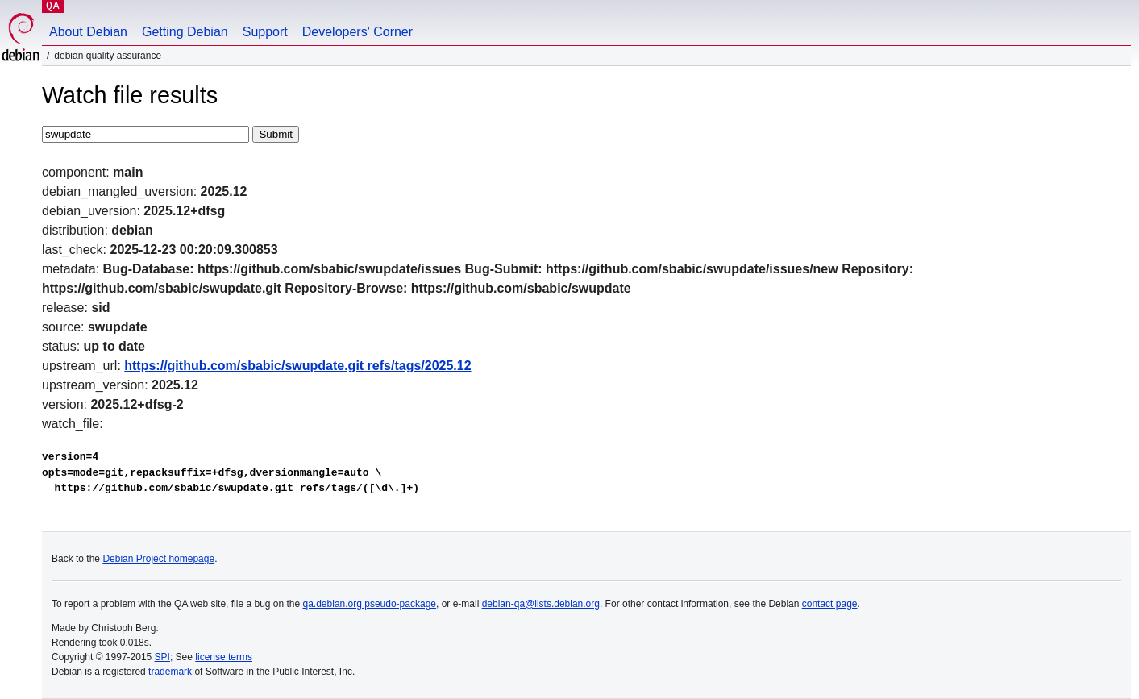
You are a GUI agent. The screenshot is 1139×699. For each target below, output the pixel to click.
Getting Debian (185, 32)
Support (265, 32)
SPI (162, 657)
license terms (223, 657)
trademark (170, 671)
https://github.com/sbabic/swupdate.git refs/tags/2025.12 (297, 365)
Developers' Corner (357, 32)
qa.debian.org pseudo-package (369, 604)
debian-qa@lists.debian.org (541, 604)
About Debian (88, 32)
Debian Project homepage (158, 558)
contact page (830, 604)
